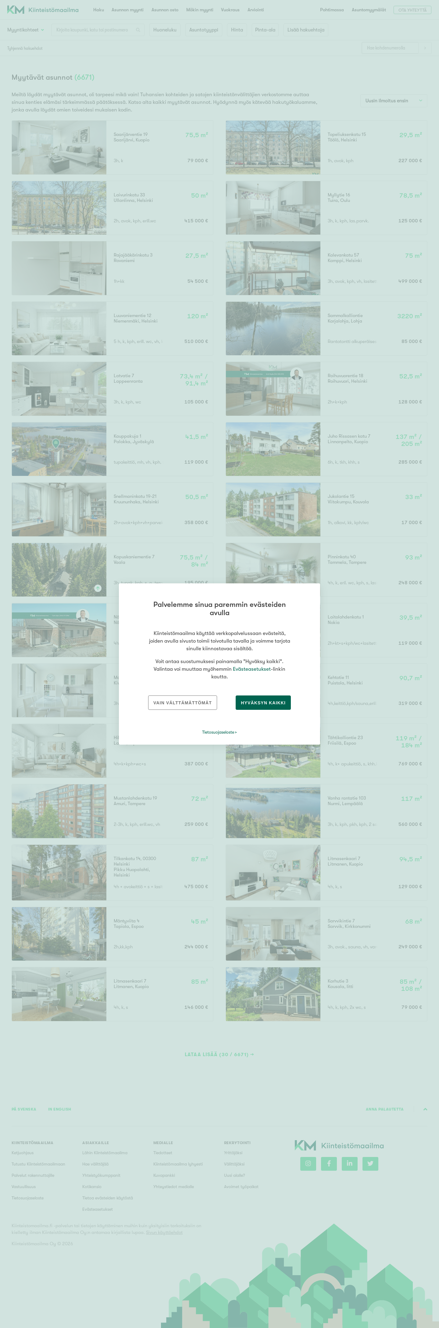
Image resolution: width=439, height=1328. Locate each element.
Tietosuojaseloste (218, 732)
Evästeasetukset (252, 669)
